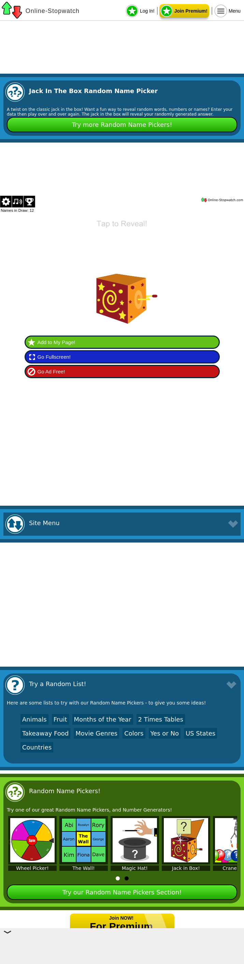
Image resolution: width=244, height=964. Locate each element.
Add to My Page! (56, 342)
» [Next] (233, 841)
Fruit (60, 719)
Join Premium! (190, 11)
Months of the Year (102, 719)
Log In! (147, 11)
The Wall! (83, 868)
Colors (133, 733)
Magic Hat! (135, 868)
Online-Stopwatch (53, 11)
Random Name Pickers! (64, 791)
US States (200, 733)
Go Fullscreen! (54, 357)
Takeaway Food (45, 733)
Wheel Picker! (32, 868)
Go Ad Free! (51, 371)
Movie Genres (96, 733)
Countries (37, 747)
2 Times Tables (160, 719)
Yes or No (164, 733)
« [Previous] (10, 841)
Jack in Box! (186, 868)
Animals (34, 719)
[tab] (118, 878)
